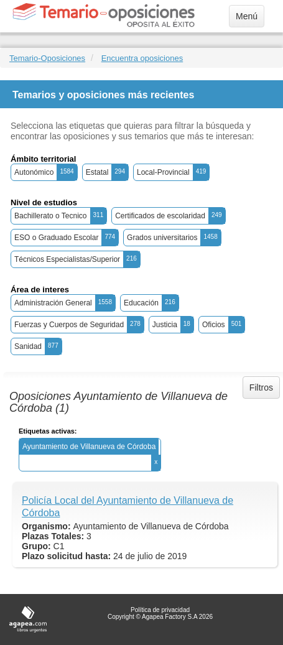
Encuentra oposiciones (142, 58)
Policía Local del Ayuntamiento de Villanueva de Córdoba (127, 506)
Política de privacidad (160, 609)
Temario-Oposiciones (47, 58)
